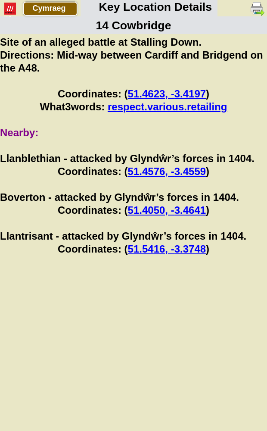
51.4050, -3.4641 (167, 210)
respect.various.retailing (167, 106)
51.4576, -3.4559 (167, 171)
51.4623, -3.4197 (167, 94)
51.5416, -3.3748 (167, 249)
